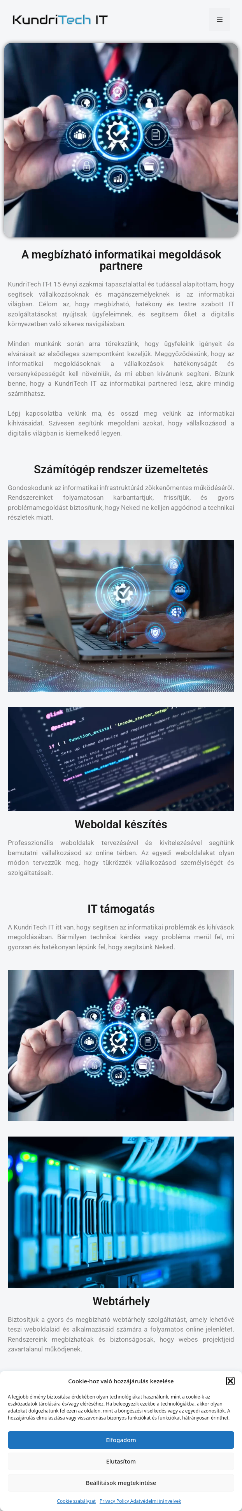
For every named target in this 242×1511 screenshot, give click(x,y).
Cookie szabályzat (76, 1501)
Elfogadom (121, 1440)
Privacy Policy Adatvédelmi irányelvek (140, 1501)
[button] (230, 1381)
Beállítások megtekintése (121, 1482)
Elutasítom (121, 1461)
